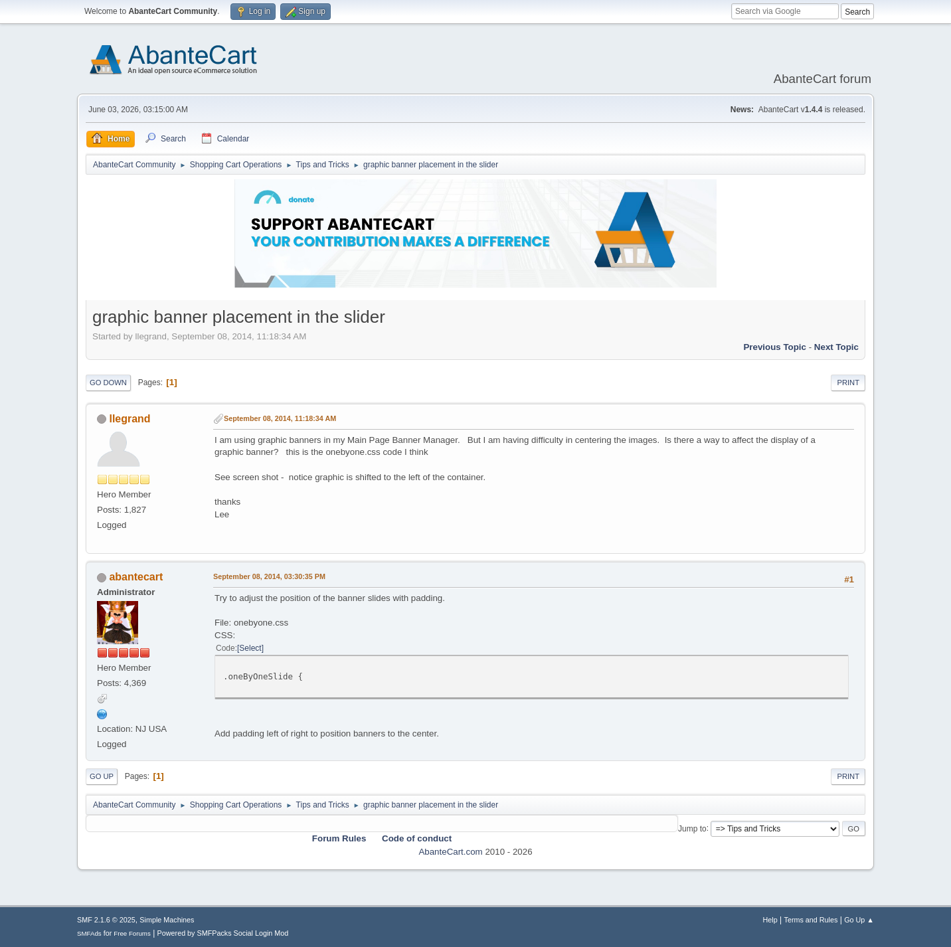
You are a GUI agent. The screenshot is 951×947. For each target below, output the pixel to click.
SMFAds (89, 933)
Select (250, 648)
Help (770, 920)
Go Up (102, 776)
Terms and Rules (811, 920)
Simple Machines (166, 920)
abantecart (136, 576)
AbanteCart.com (450, 852)
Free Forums (132, 933)
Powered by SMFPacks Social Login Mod (223, 933)
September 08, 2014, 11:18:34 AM (280, 418)
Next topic (836, 347)
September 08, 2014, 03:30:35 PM (269, 576)
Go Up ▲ (859, 920)
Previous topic (774, 347)
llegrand (129, 418)
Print (848, 383)
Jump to (692, 828)
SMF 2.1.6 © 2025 (106, 920)
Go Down (108, 383)
